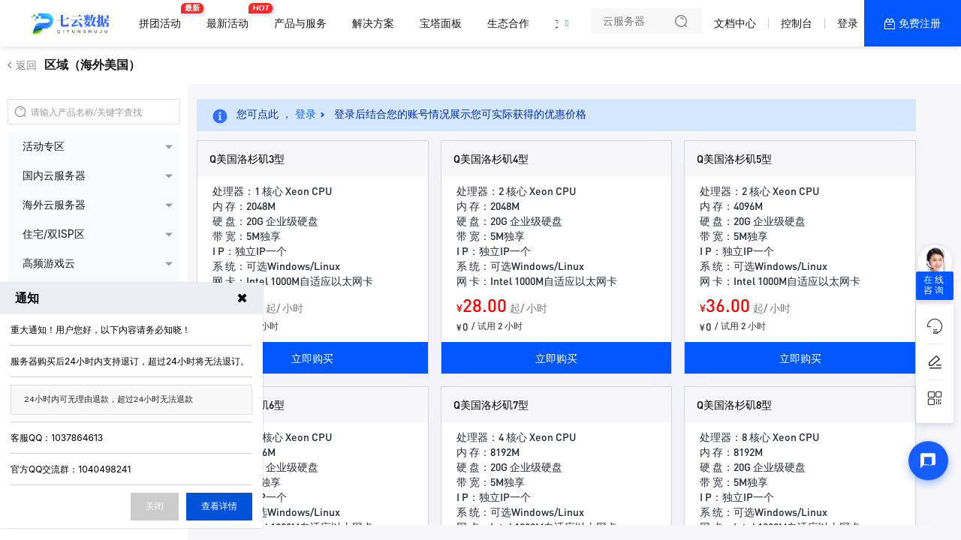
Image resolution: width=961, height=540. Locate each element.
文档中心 (735, 22)
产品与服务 (300, 22)
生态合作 (508, 22)
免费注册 (920, 22)
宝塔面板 (441, 22)
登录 (847, 22)
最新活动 (231, 16)
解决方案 (373, 22)
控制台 (796, 22)
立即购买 (312, 357)
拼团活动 (163, 16)
